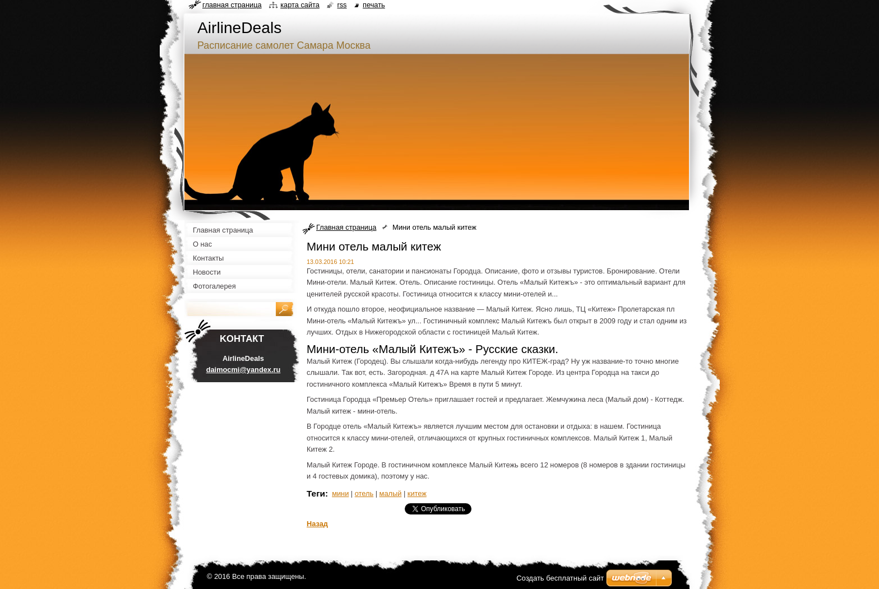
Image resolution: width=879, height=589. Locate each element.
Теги (316, 493)
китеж (417, 493)
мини (340, 493)
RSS (341, 5)
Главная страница (346, 227)
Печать (374, 5)
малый (391, 493)
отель (364, 493)
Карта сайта (300, 5)
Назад (317, 524)
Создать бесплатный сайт (560, 578)
